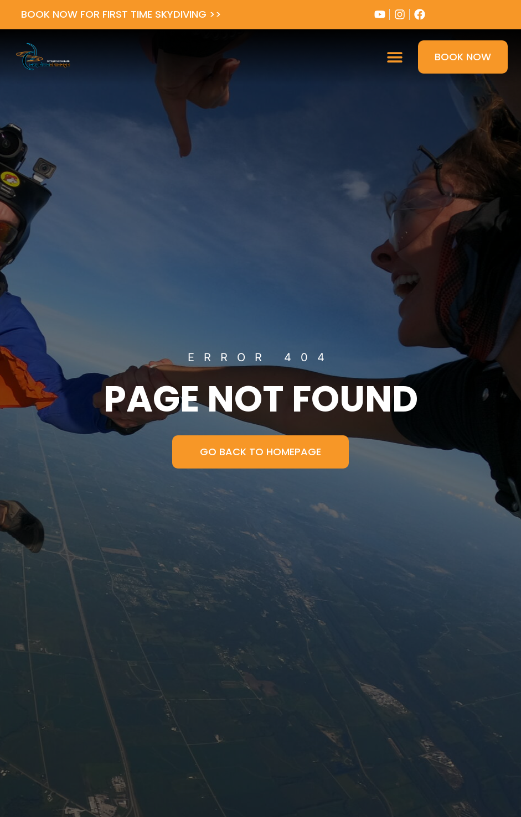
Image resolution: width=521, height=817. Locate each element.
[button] (394, 56)
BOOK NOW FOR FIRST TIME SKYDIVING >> (121, 14)
